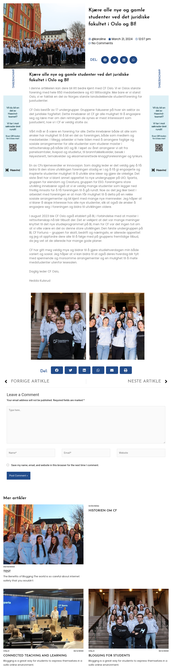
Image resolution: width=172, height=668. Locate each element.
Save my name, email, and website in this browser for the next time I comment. (55, 465)
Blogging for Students (109, 655)
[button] (105, 60)
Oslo (6, 651)
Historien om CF (103, 510)
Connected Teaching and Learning (35, 655)
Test (7, 571)
